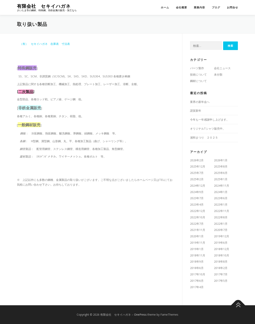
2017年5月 (221, 281)
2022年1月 (221, 224)
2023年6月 (221, 198)
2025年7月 (197, 173)
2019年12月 (221, 236)
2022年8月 (221, 217)
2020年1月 (197, 236)
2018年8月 (221, 261)
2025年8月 (221, 166)
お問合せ (232, 7)
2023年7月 (197, 198)
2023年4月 (197, 204)
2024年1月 (221, 192)
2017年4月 (197, 287)
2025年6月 (221, 173)
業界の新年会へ (200, 102)
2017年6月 (197, 281)
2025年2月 (197, 179)
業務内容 (199, 7)
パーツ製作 (197, 68)
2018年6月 (197, 268)
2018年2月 (221, 268)
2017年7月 (221, 274)
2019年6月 (221, 242)
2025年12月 (197, 166)
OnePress (140, 314)
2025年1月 (221, 179)
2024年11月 (221, 185)
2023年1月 (221, 204)
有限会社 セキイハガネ (44, 6)
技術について (198, 74)
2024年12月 (197, 185)
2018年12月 (221, 249)
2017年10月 (197, 274)
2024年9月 (197, 192)
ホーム (165, 7)
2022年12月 (197, 211)
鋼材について (198, 81)
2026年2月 (197, 160)
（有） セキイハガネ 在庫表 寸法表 (43, 44)
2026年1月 (221, 160)
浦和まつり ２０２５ (204, 137)
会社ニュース (222, 68)
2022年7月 (197, 224)
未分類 (218, 74)
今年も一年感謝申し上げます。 (209, 119)
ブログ (216, 7)
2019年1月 (197, 249)
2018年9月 (197, 261)
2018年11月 (197, 255)
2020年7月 (221, 230)
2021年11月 (197, 230)
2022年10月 (197, 217)
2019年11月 (197, 242)
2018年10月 (221, 255)
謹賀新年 (195, 110)
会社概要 (181, 7)
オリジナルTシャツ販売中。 (207, 128)
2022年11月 (221, 211)
